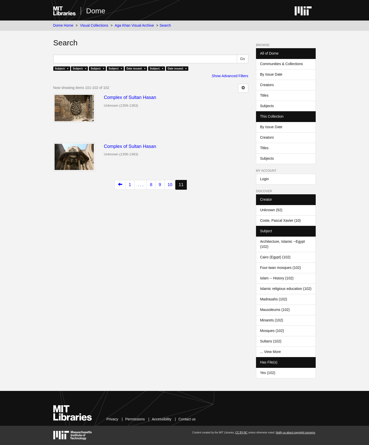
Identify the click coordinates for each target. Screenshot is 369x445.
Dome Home (63, 25)
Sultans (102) (270, 341)
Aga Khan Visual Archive (134, 25)
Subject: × (61, 68)
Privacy (112, 419)
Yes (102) (267, 373)
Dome (95, 11)
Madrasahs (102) (273, 299)
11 (181, 184)
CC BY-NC (241, 432)
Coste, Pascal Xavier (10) (280, 220)
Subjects (267, 106)
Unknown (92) (271, 210)
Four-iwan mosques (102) (280, 268)
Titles (264, 95)
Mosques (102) (272, 331)
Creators (267, 85)
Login (264, 179)
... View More (270, 352)
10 (170, 184)
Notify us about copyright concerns (295, 432)
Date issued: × (135, 68)
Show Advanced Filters (230, 76)
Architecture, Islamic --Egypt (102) (282, 244)
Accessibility (161, 419)
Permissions (135, 419)
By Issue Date (271, 74)
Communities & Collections (281, 64)
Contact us (187, 419)
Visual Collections (94, 25)
